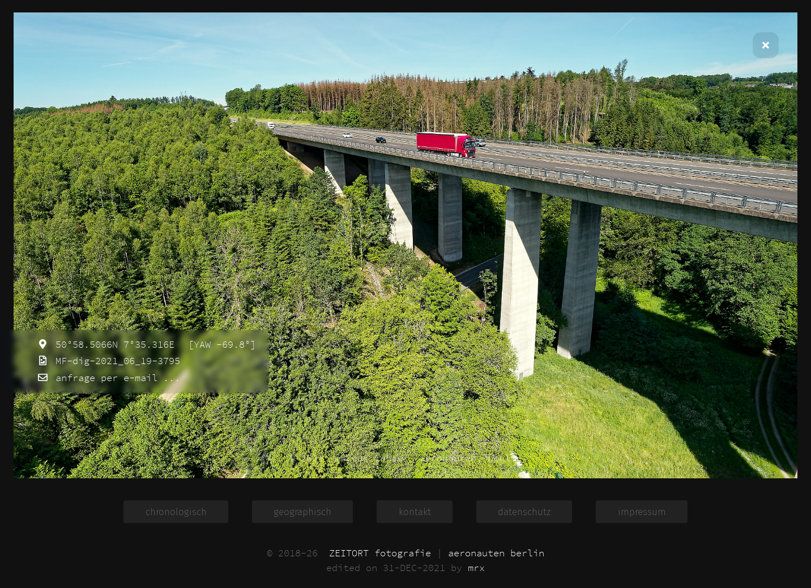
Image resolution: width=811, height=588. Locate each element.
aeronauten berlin (496, 553)
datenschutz (524, 511)
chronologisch (176, 511)
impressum (642, 511)
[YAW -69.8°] (219, 344)
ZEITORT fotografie (380, 553)
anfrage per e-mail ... (115, 377)
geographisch (302, 511)
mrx (476, 567)
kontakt (415, 511)
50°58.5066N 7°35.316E (112, 344)
